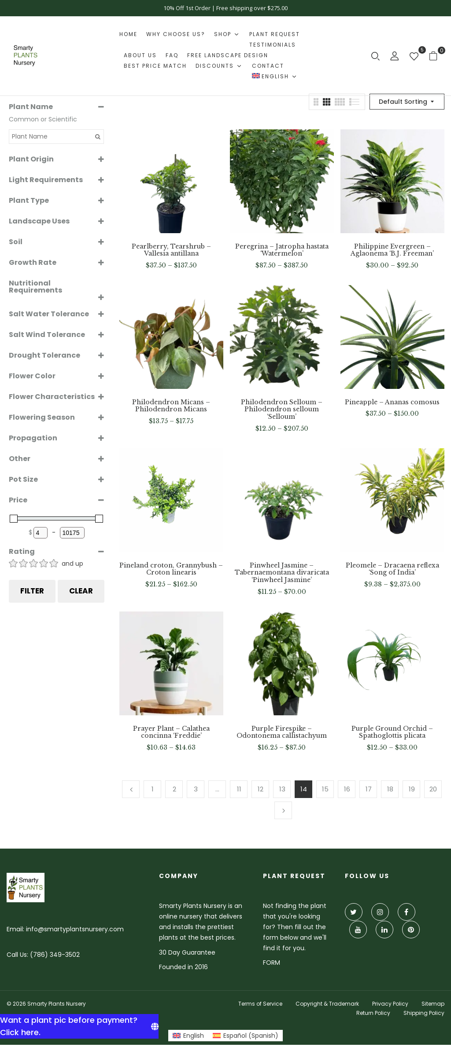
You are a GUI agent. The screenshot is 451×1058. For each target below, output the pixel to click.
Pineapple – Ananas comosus (392, 402)
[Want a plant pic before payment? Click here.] (79, 1026)
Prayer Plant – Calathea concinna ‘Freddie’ (171, 732)
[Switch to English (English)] (188, 1035)
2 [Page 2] (174, 789)
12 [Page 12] (260, 789)
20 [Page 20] (433, 789)
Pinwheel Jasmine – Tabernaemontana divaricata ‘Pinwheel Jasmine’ (282, 573)
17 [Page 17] (369, 789)
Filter (32, 591)
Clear (81, 591)
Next (283, 810)
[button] (436, 56)
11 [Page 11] (239, 789)
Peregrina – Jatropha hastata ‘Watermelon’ (282, 250)
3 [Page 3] (196, 789)
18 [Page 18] (390, 789)
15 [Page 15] (325, 789)
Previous (131, 789)
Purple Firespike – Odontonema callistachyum (282, 732)
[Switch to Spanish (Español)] (245, 1035)
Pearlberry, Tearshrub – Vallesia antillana (171, 250)
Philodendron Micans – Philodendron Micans (171, 406)
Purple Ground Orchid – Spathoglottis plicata (392, 732)
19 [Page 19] (412, 789)
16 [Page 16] (347, 789)
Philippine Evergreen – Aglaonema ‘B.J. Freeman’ (392, 250)
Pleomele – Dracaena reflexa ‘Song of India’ (392, 569)
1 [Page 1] (153, 789)
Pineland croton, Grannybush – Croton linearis (171, 569)
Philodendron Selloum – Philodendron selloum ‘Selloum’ (281, 410)
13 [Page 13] (282, 789)
